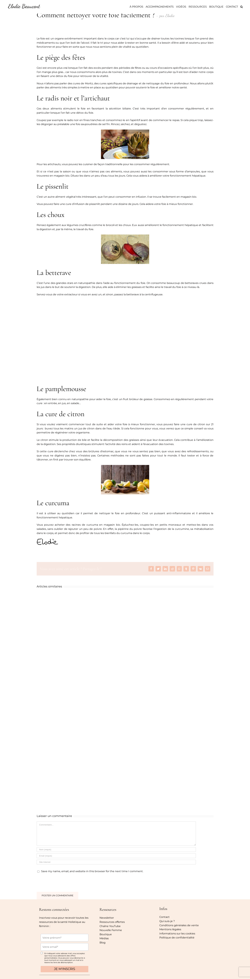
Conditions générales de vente (179, 925)
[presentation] (59, 881)
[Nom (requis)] (116, 849)
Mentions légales (170, 929)
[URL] (116, 862)
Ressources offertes (112, 921)
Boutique (106, 934)
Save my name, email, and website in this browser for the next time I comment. (92, 871)
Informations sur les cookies (177, 933)
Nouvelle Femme (111, 930)
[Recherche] (241, 7)
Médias (104, 938)
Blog (102, 942)
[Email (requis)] (116, 855)
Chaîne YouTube (110, 926)
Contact (164, 916)
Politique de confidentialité (176, 937)
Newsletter (107, 917)
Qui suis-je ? (167, 921)
